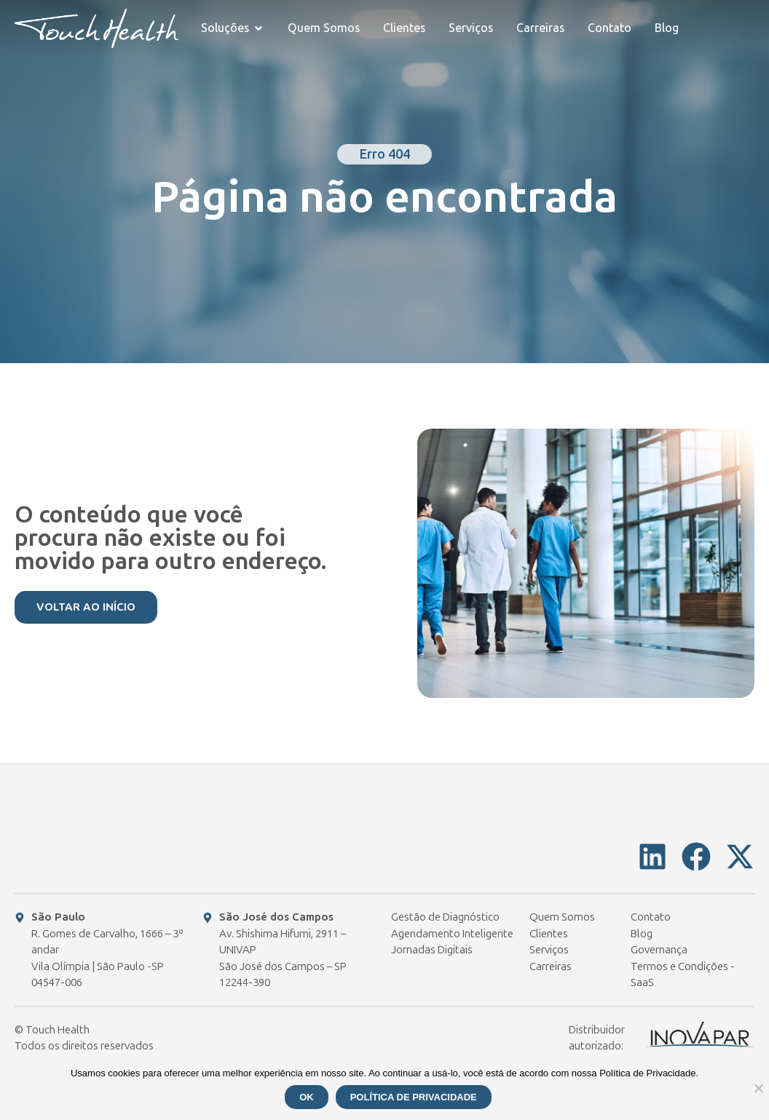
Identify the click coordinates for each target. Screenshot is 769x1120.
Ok (306, 1097)
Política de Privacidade (413, 1097)
